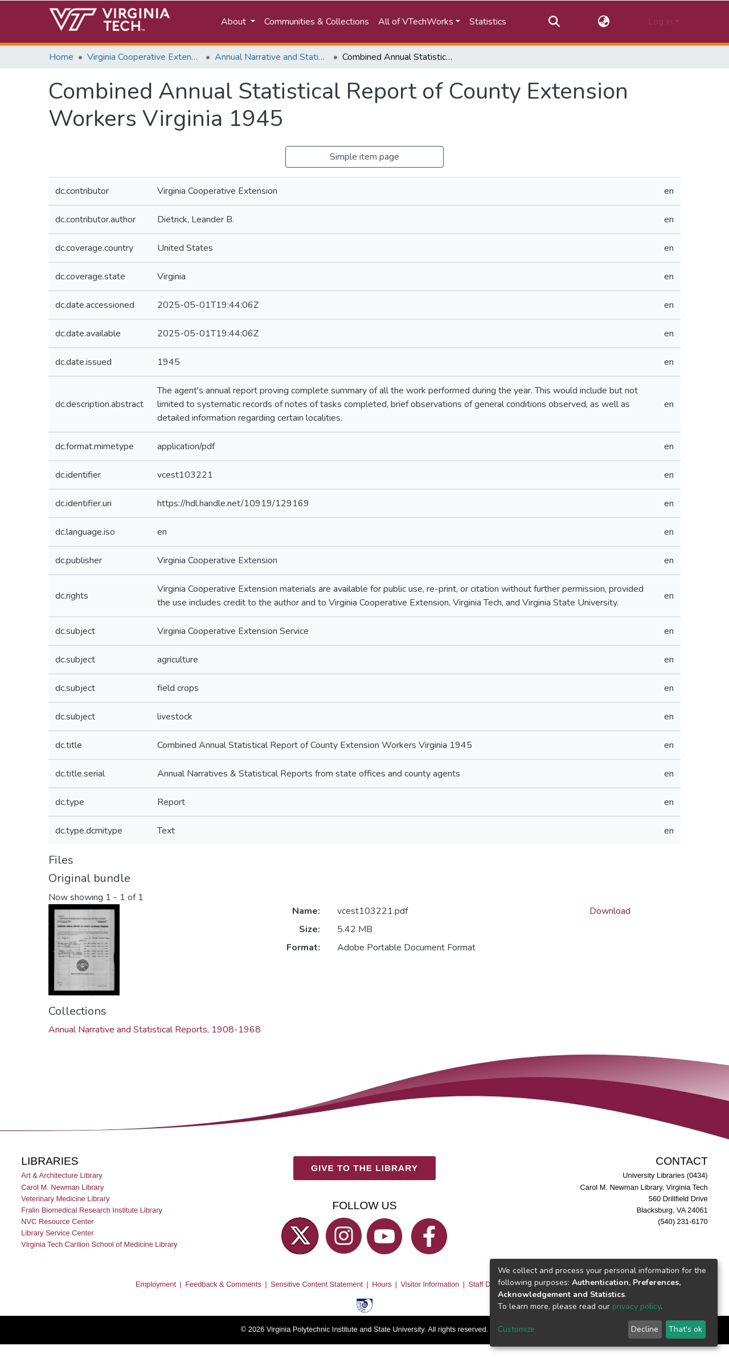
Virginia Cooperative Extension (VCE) (144, 57)
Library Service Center (57, 1233)
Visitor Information (430, 1284)
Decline (644, 1329)
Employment (156, 1284)
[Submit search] (554, 22)
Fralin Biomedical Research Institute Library (91, 1210)
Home (61, 57)
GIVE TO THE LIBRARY (364, 1168)
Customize (516, 1329)
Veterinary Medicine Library (65, 1198)
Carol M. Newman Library (62, 1187)
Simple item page (364, 157)
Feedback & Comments (223, 1284)
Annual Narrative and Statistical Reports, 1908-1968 (272, 57)
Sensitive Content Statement (317, 1284)
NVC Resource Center (57, 1221)
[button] (604, 22)
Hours (381, 1284)
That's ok (685, 1329)
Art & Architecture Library (61, 1176)
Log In (660, 21)
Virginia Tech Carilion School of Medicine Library (99, 1244)
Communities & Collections (316, 21)
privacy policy (636, 1306)
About (234, 21)
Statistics (487, 21)
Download (609, 911)
